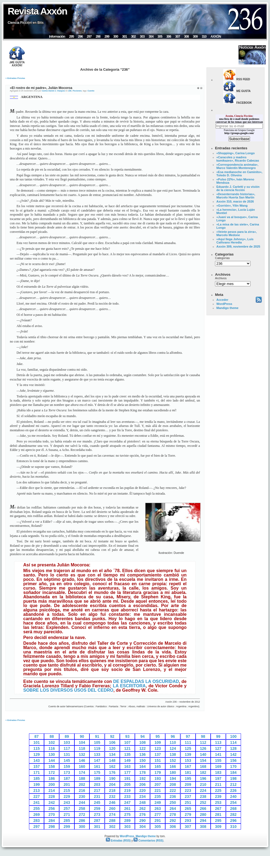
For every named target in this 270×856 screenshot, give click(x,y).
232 (112, 796)
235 (158, 796)
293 (188, 820)
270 (51, 814)
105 (97, 742)
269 (36, 814)
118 (82, 748)
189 (97, 778)
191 (127, 778)
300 (115, 36)
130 (51, 754)
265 (188, 808)
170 (233, 766)
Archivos (221, 278)
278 (173, 814)
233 (127, 796)
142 (233, 754)
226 (233, 790)
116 (51, 748)
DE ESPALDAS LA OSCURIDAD (146, 681)
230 (82, 796)
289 (127, 820)
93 (127, 736)
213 (36, 790)
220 (142, 790)
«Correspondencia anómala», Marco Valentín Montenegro (237, 166)
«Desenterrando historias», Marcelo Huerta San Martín (235, 195)
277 (158, 814)
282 (233, 814)
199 (36, 784)
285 (67, 820)
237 (188, 796)
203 (97, 784)
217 (97, 790)
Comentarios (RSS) (148, 840)
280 (203, 814)
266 (203, 808)
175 (97, 772)
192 (142, 778)
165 (158, 766)
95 (158, 736)
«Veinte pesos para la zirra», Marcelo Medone (236, 233)
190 (112, 778)
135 (127, 754)
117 (67, 748)
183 (218, 772)
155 (218, 760)
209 (188, 784)
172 (51, 772)
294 (203, 820)
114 (233, 742)
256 (51, 808)
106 (112, 742)
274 (112, 814)
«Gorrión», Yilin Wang (232, 205)
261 (127, 808)
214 (51, 790)
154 (203, 760)
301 (124, 36)
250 (173, 802)
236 (69, 91)
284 (51, 820)
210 (203, 784)
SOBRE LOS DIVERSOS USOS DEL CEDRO (68, 690)
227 (36, 796)
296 (80, 36)
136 (142, 754)
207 (158, 784)
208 (173, 784)
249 (158, 802)
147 (97, 760)
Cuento (91, 91)
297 (89, 36)
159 (67, 766)
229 (67, 796)
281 (218, 814)
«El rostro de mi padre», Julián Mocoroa (41, 88)
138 (173, 754)
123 (158, 748)
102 (51, 742)
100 (233, 736)
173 (67, 772)
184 (233, 772)
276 (142, 814)
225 (218, 790)
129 (36, 754)
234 (142, 796)
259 (97, 808)
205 (127, 784)
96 (173, 736)
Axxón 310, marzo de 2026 (235, 201)
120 (112, 748)
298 (98, 36)
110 (173, 742)
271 (67, 814)
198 (233, 778)
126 (203, 748)
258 (82, 808)
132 (82, 754)
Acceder (222, 299)
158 (51, 766)
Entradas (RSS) (118, 840)
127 (218, 748)
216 (82, 790)
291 (158, 820)
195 (188, 778)
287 (97, 820)
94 (142, 736)
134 (112, 754)
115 (36, 748)
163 (127, 766)
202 (82, 784)
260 (112, 808)
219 (127, 790)
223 (188, 790)
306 (168, 36)
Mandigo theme (227, 308)
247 (127, 802)
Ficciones (77, 91)
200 (51, 784)
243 (67, 802)
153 (188, 760)
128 (233, 748)
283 (36, 820)
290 (142, 820)
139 (188, 754)
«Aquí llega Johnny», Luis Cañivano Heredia (235, 240)
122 (142, 748)
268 (233, 808)
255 (36, 808)
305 (160, 36)
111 (188, 742)
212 (233, 784)
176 (112, 772)
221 (158, 790)
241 (36, 802)
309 (195, 36)
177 (127, 772)
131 (67, 754)
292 (173, 820)
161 (97, 766)
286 (82, 820)
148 (112, 760)
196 (203, 778)
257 (67, 808)
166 (173, 766)
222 (173, 790)
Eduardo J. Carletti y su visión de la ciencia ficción (238, 188)
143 (36, 760)
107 (127, 742)
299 (106, 36)
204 (112, 784)
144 (51, 760)
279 (188, 814)
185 (36, 778)
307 (177, 36)
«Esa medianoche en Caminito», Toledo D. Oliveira (239, 173)
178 (142, 772)
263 (158, 808)
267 (218, 808)
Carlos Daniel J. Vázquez (53, 91)
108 (142, 742)
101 (36, 742)
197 (218, 778)
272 (82, 814)
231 (97, 796)
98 (203, 736)
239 (218, 796)
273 (97, 814)
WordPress (224, 303)
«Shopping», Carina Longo (235, 153)
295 (71, 36)
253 (218, 802)
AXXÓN (216, 36)
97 (188, 736)
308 (186, 36)
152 (173, 760)
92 (112, 736)
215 (67, 790)
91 (97, 736)
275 (127, 814)
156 (233, 760)
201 (67, 784)
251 (188, 802)
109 (158, 742)
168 (203, 766)
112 (203, 742)
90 (82, 736)
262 (142, 808)
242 (51, 802)
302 (133, 36)
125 (188, 748)
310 (204, 36)
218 (112, 790)
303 (142, 36)
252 (203, 802)
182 (203, 772)
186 (51, 778)
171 (36, 772)
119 (97, 748)
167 (188, 766)
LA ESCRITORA (129, 685)
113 (218, 742)
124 (173, 748)
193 (158, 778)
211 (218, 784)
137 (158, 754)
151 (158, 760)
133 (97, 754)
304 (151, 36)
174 (82, 772)
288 (112, 820)
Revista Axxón (37, 11)
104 (82, 742)
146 (82, 760)
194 (173, 778)
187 (67, 778)
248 (142, 802)
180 (173, 772)
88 (52, 736)
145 (67, 760)
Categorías (222, 258)
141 (218, 754)
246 (112, 802)
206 (142, 784)
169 (218, 766)
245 (97, 802)
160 (82, 766)
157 (36, 766)
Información (57, 36)
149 (127, 760)
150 (142, 760)
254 (233, 802)
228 (51, 796)
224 (203, 790)
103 (67, 742)
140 (203, 754)
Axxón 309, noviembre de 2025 (238, 246)
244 (82, 802)
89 (67, 736)
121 (127, 748)
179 (158, 772)
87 (36, 736)
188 (82, 778)
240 (233, 796)
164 (142, 766)
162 (112, 766)
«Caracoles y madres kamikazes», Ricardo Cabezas (237, 159)
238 (203, 796)
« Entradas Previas (15, 78)
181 (188, 772)
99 (218, 736)
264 (173, 808)
